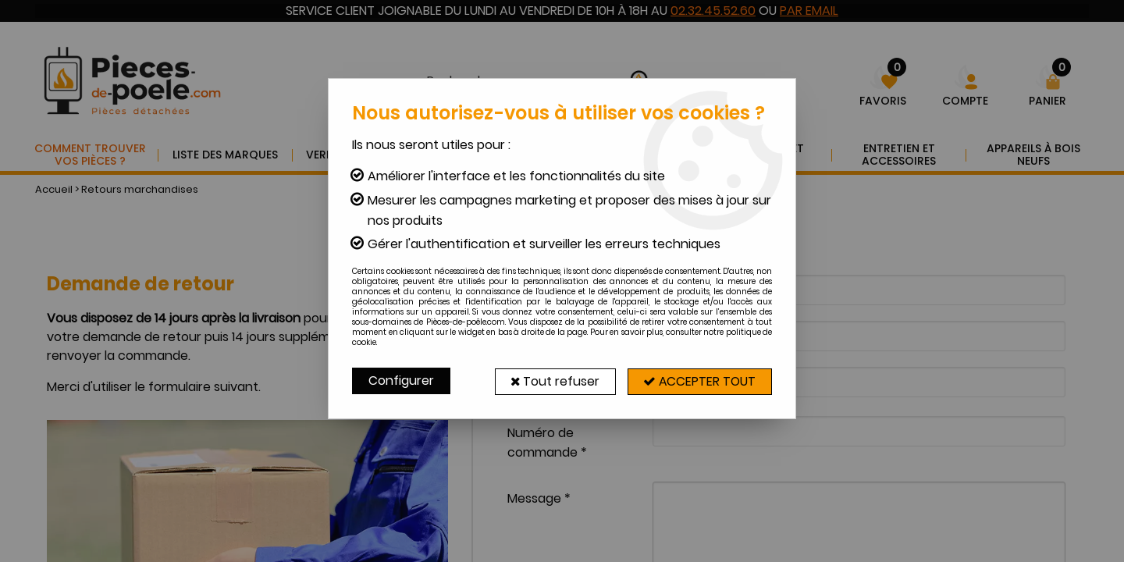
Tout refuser (552, 380)
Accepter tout (699, 380)
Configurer (401, 380)
